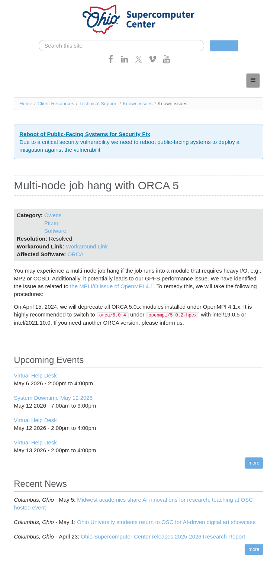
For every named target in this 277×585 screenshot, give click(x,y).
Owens (53, 215)
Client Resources (56, 103)
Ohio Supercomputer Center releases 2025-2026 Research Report (163, 536)
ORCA (75, 254)
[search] (121, 45)
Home (25, 103)
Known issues (137, 103)
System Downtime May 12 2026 (53, 398)
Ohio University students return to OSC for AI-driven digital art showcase (166, 522)
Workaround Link (87, 246)
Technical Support (98, 103)
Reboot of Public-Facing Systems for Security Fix (84, 134)
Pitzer (51, 223)
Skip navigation (21, 6)
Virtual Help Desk (35, 375)
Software (55, 231)
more (254, 463)
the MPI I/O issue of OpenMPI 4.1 (111, 286)
